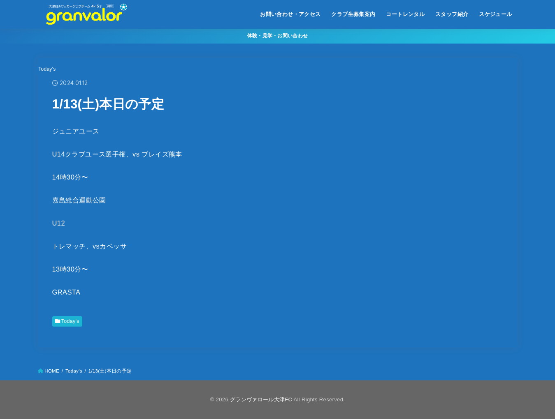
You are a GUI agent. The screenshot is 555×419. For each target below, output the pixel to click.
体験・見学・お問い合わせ (277, 36)
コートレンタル (405, 14)
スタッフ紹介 (451, 14)
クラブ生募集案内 (353, 14)
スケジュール (495, 14)
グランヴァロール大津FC (261, 399)
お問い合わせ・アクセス (290, 14)
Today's (47, 69)
